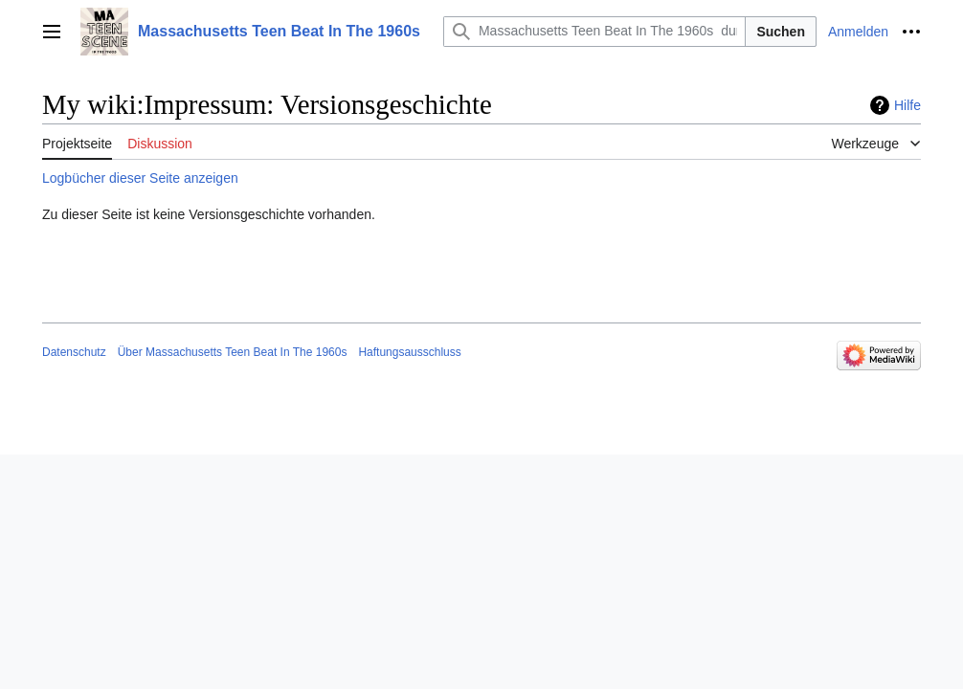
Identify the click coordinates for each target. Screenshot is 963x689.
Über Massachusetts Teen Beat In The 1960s (232, 352)
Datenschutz (74, 352)
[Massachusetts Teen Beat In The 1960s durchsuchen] (594, 31)
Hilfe (907, 105)
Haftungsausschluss (409, 352)
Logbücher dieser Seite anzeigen (140, 178)
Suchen (780, 31)
